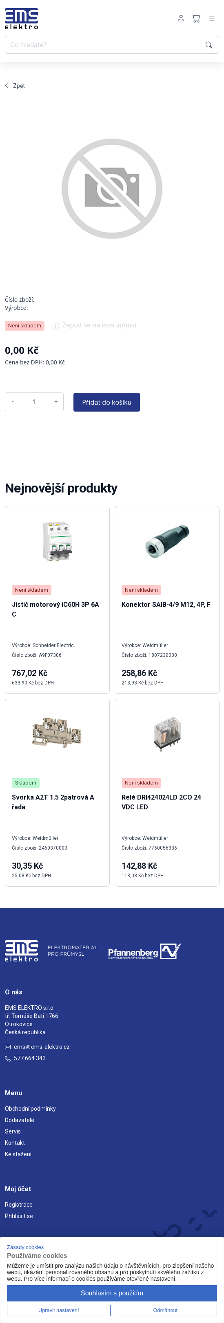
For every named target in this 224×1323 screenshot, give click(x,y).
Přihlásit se (19, 1216)
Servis (13, 1131)
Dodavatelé (19, 1120)
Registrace (19, 1204)
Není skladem (24, 326)
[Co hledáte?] (104, 45)
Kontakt (15, 1143)
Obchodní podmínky (30, 1108)
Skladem (25, 783)
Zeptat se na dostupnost (95, 328)
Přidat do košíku (106, 402)
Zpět (15, 86)
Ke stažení (18, 1154)
